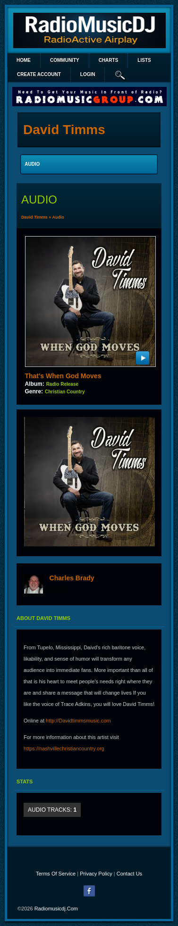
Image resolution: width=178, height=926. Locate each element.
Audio (58, 217)
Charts (109, 60)
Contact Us (129, 873)
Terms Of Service (56, 873)
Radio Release (62, 384)
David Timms (34, 217)
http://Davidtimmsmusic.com (78, 720)
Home (24, 60)
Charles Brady (72, 578)
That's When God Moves (63, 376)
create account (39, 74)
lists (144, 60)
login (87, 74)
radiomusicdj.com (56, 908)
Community (64, 60)
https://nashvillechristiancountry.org (64, 748)
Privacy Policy (96, 873)
